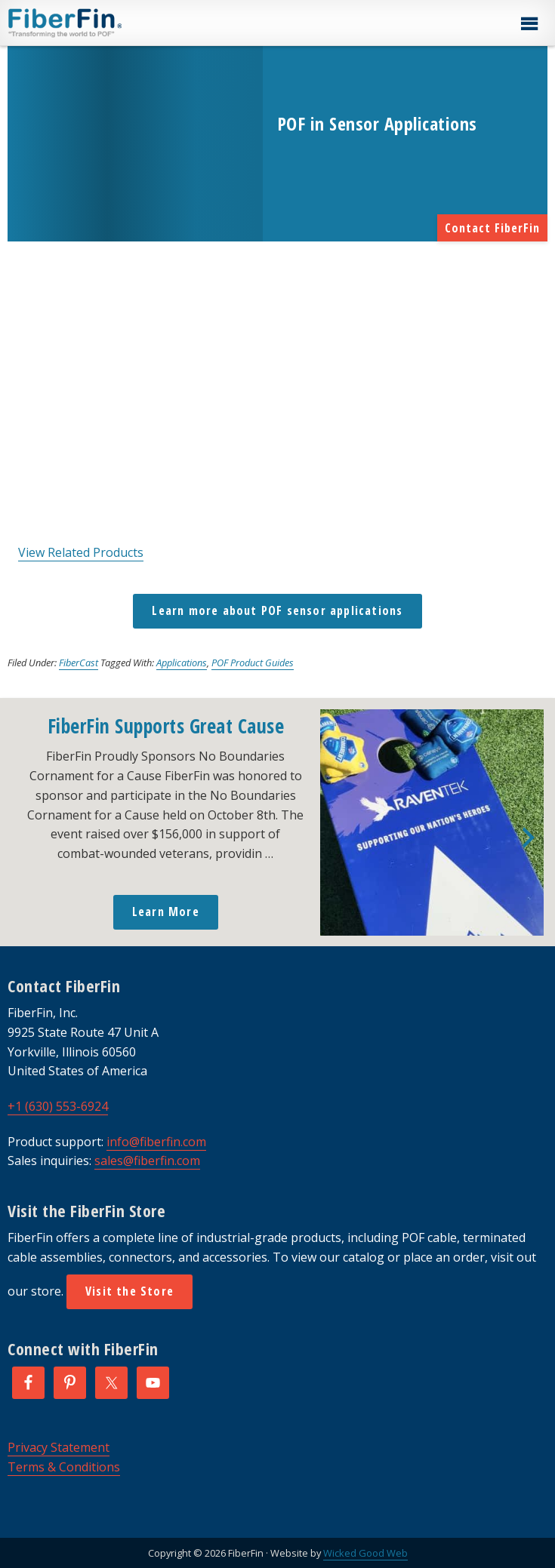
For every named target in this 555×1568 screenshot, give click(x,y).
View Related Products (80, 552)
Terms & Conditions (64, 1467)
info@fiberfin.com (156, 1141)
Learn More (165, 911)
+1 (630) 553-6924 (58, 1106)
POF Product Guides (252, 662)
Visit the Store (129, 1291)
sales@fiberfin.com (147, 1160)
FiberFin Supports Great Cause (166, 725)
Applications (181, 662)
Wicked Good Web (365, 1553)
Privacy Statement (58, 1447)
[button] (528, 24)
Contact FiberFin (492, 228)
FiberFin (93, 23)
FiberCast (78, 662)
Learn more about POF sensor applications (277, 610)
